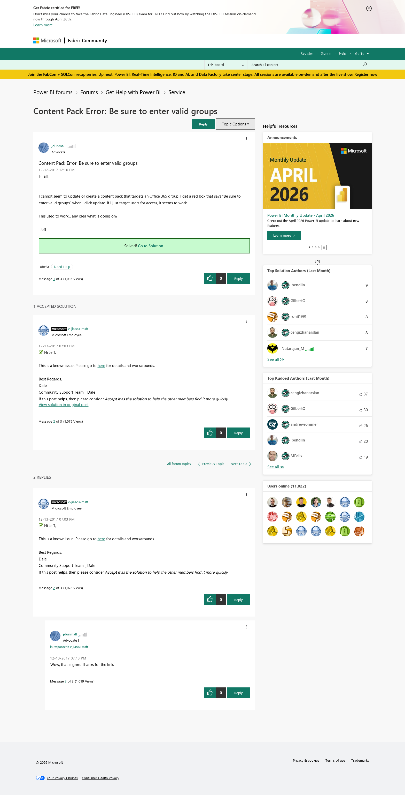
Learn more (43, 24)
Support (250, 40)
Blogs (209, 40)
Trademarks (360, 760)
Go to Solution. (151, 245)
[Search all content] (309, 65)
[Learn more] (284, 235)
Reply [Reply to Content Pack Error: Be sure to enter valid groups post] (238, 278)
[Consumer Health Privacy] (100, 778)
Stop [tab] (324, 247)
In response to (69, 646)
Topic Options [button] (234, 123)
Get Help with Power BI (133, 91)
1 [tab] (309, 247)
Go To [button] (359, 53)
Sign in (326, 53)
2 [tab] (312, 247)
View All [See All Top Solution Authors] (275, 359)
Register (307, 53)
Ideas (163, 40)
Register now (365, 74)
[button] (203, 124)
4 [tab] (319, 247)
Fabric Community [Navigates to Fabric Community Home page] (87, 40)
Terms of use (335, 760)
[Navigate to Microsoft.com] (47, 40)
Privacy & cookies (306, 760)
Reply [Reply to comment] (238, 433)
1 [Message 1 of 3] (54, 278)
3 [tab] (316, 247)
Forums (118, 40)
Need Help (62, 266)
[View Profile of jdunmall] (58, 145)
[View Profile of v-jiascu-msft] (78, 328)
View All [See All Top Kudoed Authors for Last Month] (275, 467)
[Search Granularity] (226, 65)
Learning (228, 40)
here (101, 365)
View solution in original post (64, 404)
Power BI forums (53, 91)
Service (176, 91)
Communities (185, 40)
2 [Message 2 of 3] (54, 421)
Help (342, 53)
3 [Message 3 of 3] (66, 681)
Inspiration (141, 40)
